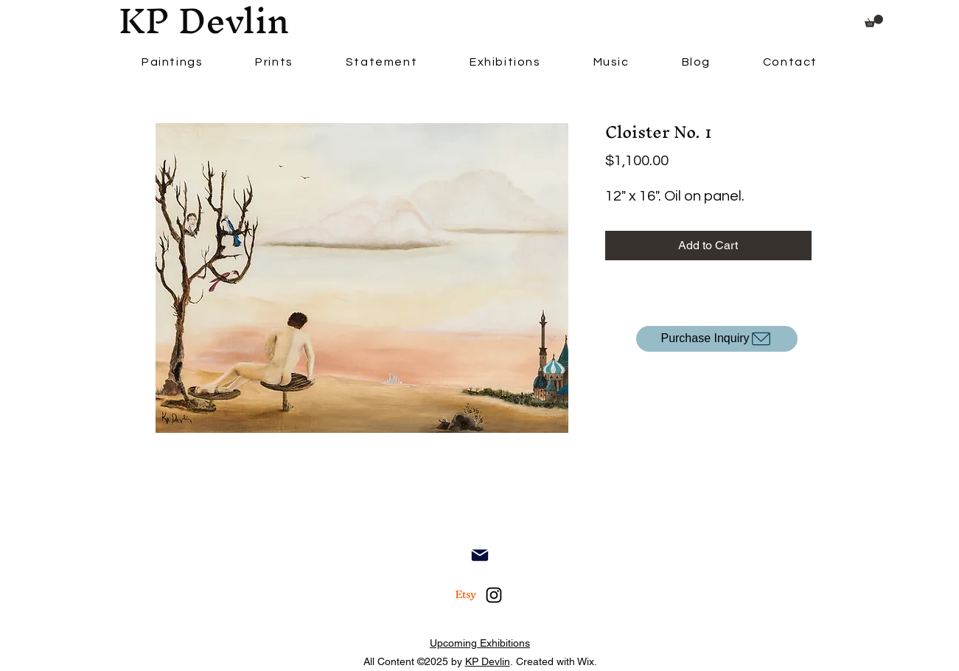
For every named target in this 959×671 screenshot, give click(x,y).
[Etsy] (466, 595)
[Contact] (480, 556)
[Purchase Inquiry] (717, 339)
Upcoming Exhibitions (480, 643)
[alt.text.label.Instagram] (494, 595)
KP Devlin (487, 661)
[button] (874, 21)
